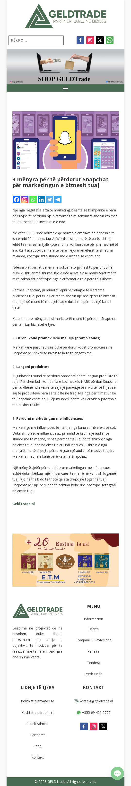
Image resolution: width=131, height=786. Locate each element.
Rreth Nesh (93, 674)
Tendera (93, 662)
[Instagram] (24, 199)
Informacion (93, 619)
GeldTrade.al (23, 503)
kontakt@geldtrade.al (93, 701)
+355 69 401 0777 (93, 712)
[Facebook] (16, 199)
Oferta (93, 629)
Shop (38, 746)
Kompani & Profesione (94, 640)
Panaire (93, 651)
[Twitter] (49, 199)
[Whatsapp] (33, 199)
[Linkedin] (41, 199)
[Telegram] (57, 199)
